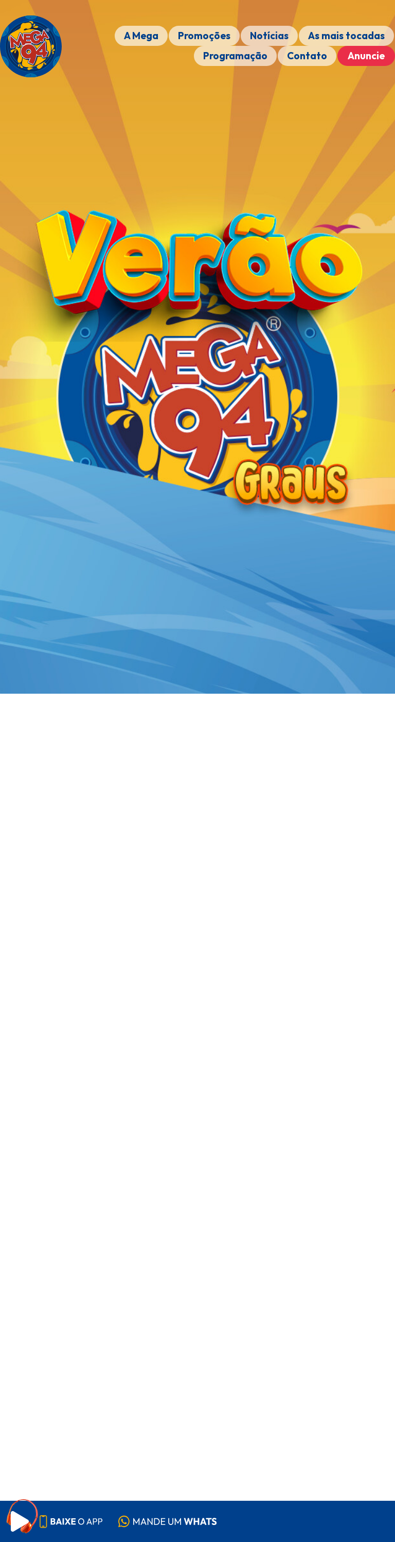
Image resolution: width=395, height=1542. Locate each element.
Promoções (204, 35)
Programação (235, 55)
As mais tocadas (346, 35)
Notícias (269, 35)
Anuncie (366, 55)
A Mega (141, 35)
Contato (307, 55)
